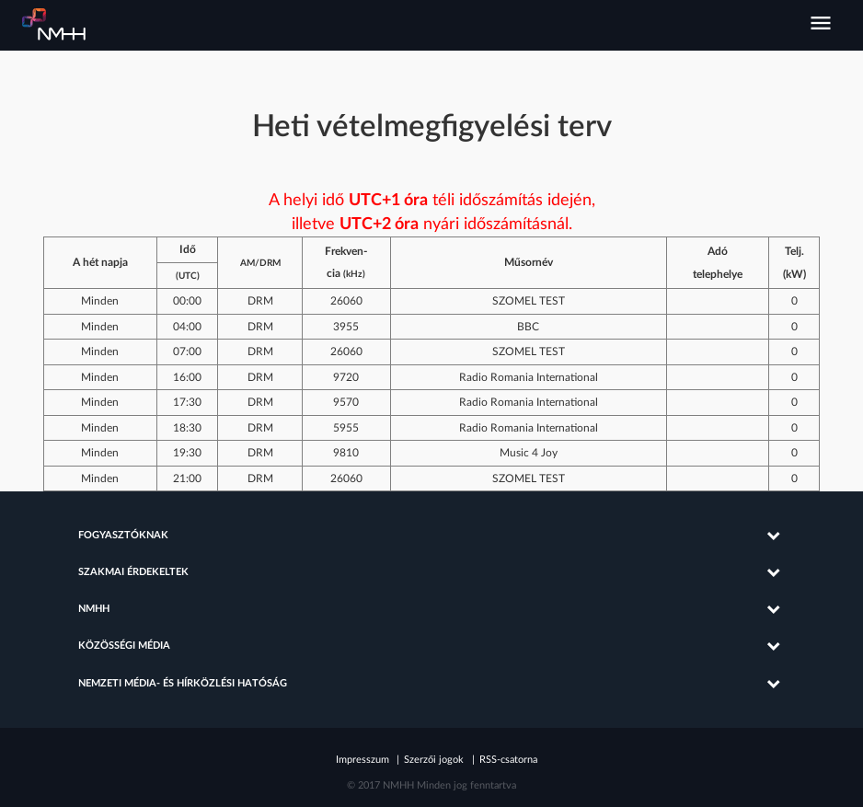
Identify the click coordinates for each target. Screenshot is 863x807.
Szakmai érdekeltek (133, 572)
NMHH (93, 609)
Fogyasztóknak (123, 535)
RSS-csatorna (508, 760)
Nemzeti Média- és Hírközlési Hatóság (54, 25)
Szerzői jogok (434, 760)
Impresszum (362, 760)
